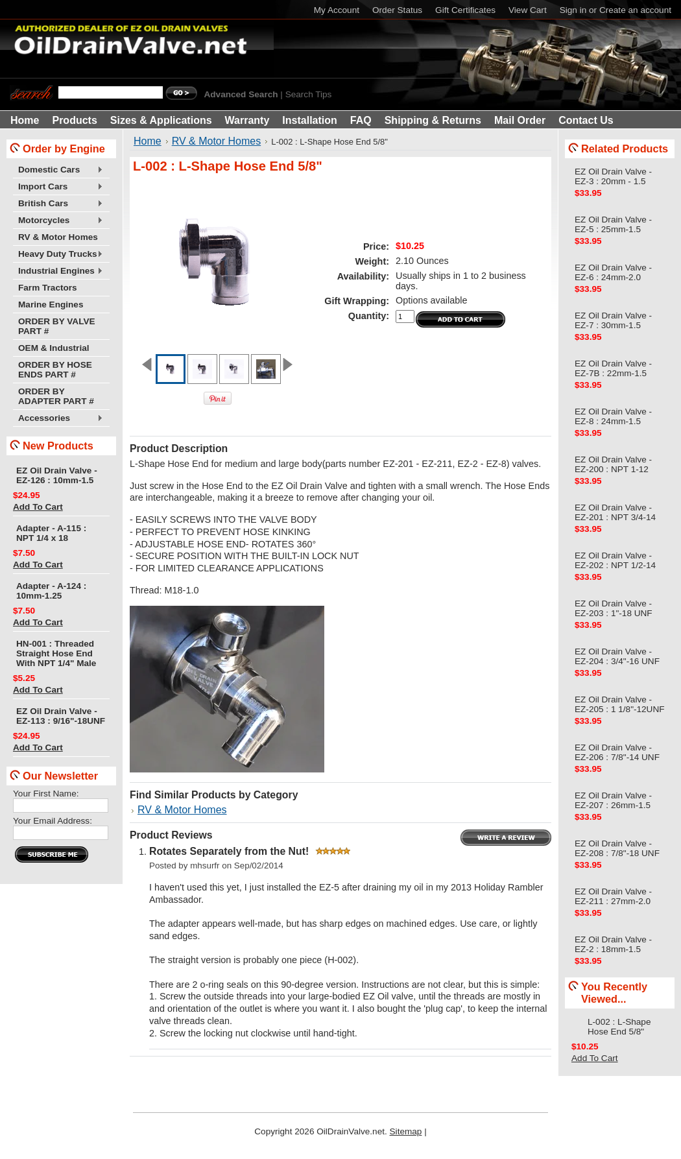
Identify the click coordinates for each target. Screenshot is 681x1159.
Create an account (635, 10)
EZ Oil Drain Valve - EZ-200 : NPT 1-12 (613, 464)
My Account (336, 10)
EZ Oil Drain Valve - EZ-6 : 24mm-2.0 (613, 272)
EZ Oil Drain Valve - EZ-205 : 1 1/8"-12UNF (620, 704)
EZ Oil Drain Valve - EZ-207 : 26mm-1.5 (613, 800)
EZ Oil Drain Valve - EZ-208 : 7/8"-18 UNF (617, 848)
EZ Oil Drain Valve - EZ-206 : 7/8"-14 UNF (617, 752)
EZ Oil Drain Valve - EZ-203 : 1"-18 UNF (613, 608)
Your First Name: (45, 793)
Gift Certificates (465, 10)
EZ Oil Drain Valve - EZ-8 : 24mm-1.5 (613, 416)
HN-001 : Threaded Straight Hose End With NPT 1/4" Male (56, 653)
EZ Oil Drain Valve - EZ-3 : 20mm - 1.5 (613, 176)
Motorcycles (58, 220)
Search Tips (308, 94)
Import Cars (58, 187)
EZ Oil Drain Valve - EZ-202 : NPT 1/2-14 (615, 560)
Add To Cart (38, 507)
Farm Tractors (47, 288)
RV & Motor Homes (58, 237)
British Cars (58, 203)
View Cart (527, 10)
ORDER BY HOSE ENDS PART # (55, 369)
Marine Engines (50, 304)
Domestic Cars (58, 170)
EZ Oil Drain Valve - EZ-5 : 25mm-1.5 (613, 224)
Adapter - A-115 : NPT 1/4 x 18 (51, 533)
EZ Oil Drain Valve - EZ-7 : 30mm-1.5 (613, 320)
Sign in (573, 10)
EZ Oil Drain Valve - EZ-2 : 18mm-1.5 (613, 944)
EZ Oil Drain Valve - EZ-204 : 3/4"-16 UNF (617, 656)
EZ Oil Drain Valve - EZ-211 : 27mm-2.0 (613, 896)
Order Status (397, 10)
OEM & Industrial (54, 348)
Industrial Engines (58, 271)
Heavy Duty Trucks (58, 254)
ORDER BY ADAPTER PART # (56, 396)
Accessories (58, 418)
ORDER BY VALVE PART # (56, 326)
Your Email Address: (52, 821)
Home (147, 141)
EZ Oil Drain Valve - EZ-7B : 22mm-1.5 (613, 368)
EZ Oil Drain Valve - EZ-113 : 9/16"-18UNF (60, 716)
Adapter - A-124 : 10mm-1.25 (51, 591)
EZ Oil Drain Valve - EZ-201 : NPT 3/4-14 (615, 512)
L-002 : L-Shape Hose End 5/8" (619, 1026)
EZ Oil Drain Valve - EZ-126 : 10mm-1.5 (56, 475)
